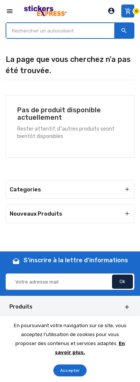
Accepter (70, 370)
